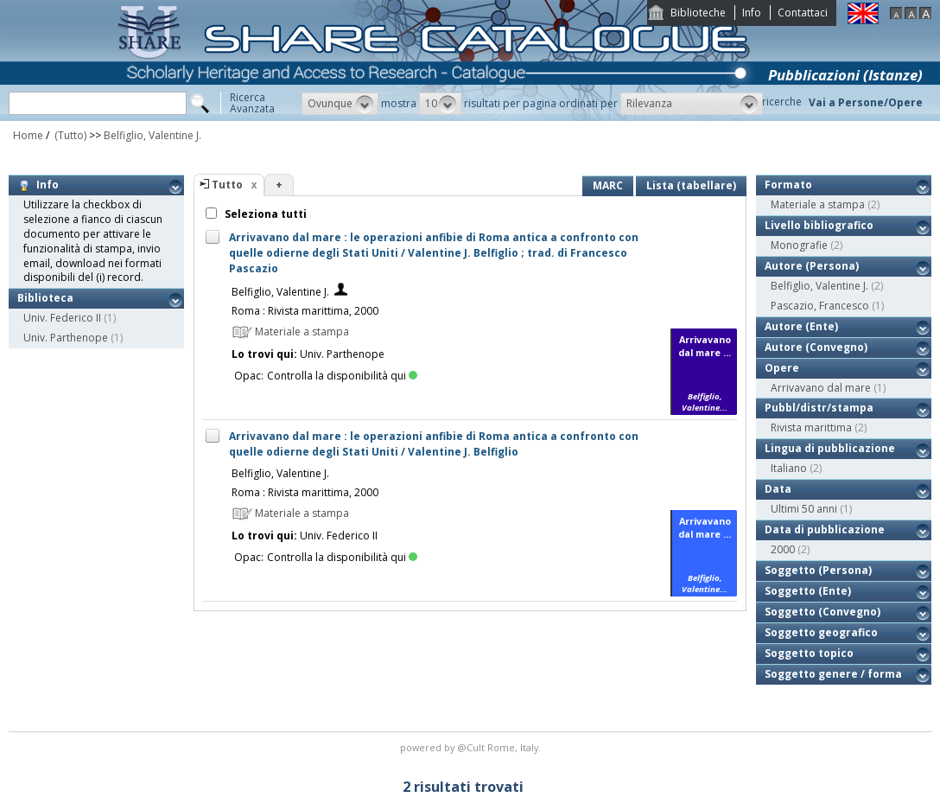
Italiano (789, 468)
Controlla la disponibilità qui (342, 375)
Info (751, 12)
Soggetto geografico (821, 632)
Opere (782, 367)
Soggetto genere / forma (833, 673)
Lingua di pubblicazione (830, 448)
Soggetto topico (809, 653)
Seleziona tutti (264, 214)
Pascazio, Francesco (820, 305)
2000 (783, 549)
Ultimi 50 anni (804, 508)
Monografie (799, 245)
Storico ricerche (763, 101)
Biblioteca (45, 297)
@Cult (472, 747)
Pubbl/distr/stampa (819, 407)
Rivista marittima (811, 427)
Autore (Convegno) (816, 347)
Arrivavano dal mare (821, 387)
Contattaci (803, 12)
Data (778, 489)
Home (28, 135)
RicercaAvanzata (252, 103)
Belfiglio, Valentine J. (152, 135)
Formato (788, 184)
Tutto (227, 184)
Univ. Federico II (62, 317)
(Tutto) (69, 135)
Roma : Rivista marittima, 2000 (305, 310)
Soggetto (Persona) (818, 570)
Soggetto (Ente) (808, 591)
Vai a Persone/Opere (866, 102)
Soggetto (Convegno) (822, 611)
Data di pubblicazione (825, 529)
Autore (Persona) (812, 265)
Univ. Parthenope (65, 337)
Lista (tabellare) (691, 185)
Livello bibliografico (819, 225)
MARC (608, 185)
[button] (340, 103)
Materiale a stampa (818, 204)
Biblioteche (698, 12)
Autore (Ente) (801, 326)
